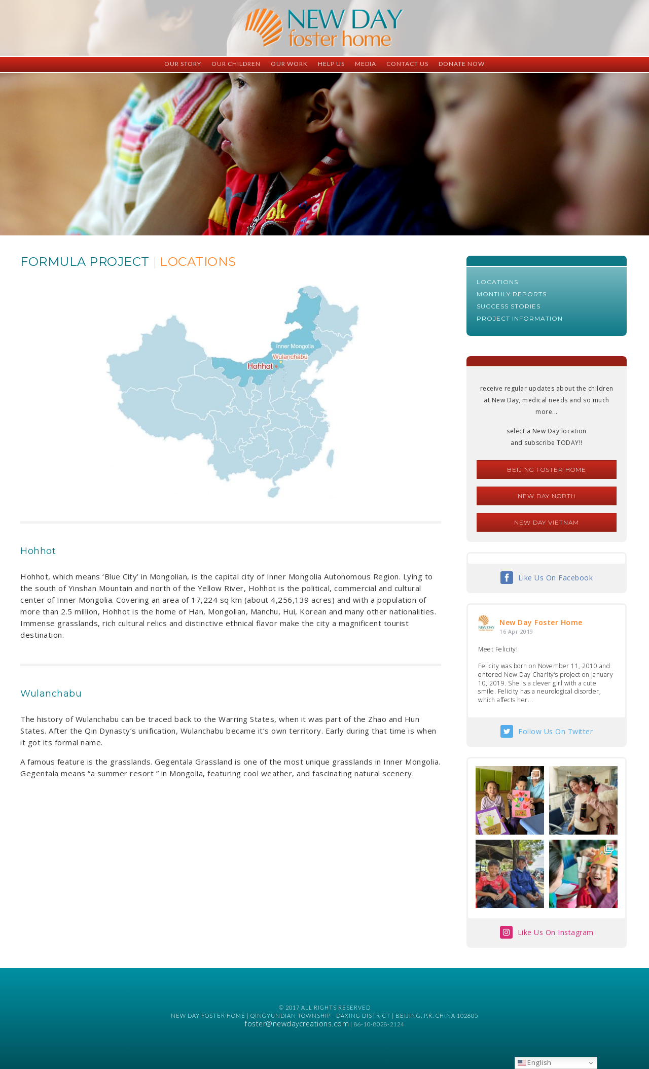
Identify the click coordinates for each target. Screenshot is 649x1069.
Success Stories (508, 306)
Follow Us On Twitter (555, 731)
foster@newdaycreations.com (297, 1023)
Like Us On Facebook (555, 577)
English (535, 1062)
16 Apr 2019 (516, 631)
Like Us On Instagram (556, 932)
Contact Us (407, 63)
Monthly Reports (512, 294)
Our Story (182, 63)
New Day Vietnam (546, 522)
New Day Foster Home (541, 622)
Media (365, 63)
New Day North (547, 496)
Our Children (236, 63)
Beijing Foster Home (546, 469)
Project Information (520, 318)
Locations (497, 282)
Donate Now (462, 63)
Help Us (331, 63)
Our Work (289, 63)
